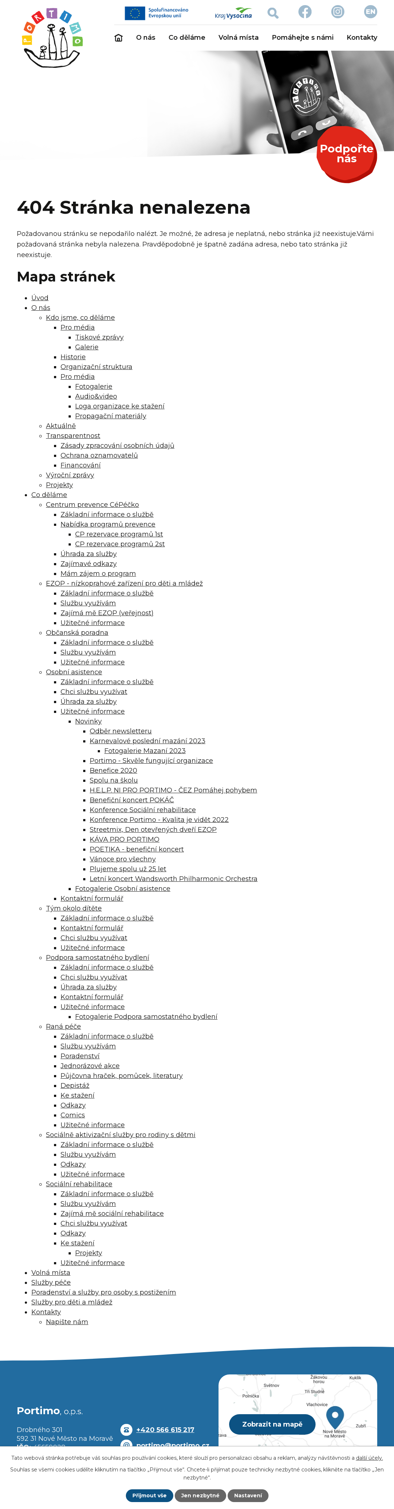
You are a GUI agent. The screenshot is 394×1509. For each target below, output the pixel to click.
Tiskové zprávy (99, 337)
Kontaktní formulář (92, 899)
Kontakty (362, 38)
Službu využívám (88, 603)
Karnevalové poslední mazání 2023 (147, 741)
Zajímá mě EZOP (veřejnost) (107, 613)
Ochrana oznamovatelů (99, 455)
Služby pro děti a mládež (71, 1302)
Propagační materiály (110, 416)
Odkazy (73, 1105)
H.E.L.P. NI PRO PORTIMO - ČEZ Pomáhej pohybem (173, 790)
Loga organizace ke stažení (120, 406)
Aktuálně (61, 426)
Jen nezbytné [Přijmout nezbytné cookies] (200, 1495)
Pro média (78, 327)
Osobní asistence (74, 672)
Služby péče (51, 1283)
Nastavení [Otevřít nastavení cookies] (248, 1495)
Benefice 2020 (113, 771)
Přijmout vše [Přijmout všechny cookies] (149, 1495)
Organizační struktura (96, 367)
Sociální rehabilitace (79, 1184)
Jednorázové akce (90, 1066)
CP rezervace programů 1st (119, 534)
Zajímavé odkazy (89, 564)
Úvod (118, 38)
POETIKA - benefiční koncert (137, 849)
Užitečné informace (93, 623)
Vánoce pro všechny (123, 859)
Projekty (59, 485)
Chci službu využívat (94, 692)
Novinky (88, 721)
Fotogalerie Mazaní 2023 (145, 751)
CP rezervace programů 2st (120, 544)
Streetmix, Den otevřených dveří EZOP (153, 830)
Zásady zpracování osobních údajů (117, 446)
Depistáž (75, 1086)
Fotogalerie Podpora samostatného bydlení (146, 1017)
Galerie (86, 347)
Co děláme (187, 38)
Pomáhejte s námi (302, 38)
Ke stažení (77, 1095)
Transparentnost (73, 436)
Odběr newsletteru (121, 731)
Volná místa (239, 38)
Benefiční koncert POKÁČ (132, 800)
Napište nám (67, 1322)
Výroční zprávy (70, 475)
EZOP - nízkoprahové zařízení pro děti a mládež (124, 583)
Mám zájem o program (98, 574)
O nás (145, 38)
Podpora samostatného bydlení (97, 958)
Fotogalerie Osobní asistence (122, 889)
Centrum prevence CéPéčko (92, 505)
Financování (81, 465)
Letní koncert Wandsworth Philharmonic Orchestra (174, 879)
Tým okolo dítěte (74, 908)
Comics (73, 1115)
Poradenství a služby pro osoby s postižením (103, 1292)
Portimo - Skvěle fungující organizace (151, 761)
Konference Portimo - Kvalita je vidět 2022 (159, 820)
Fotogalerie (93, 387)
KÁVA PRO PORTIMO (124, 839)
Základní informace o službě (107, 515)
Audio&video (96, 396)
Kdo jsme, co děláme (80, 318)
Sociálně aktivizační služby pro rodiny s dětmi (121, 1135)
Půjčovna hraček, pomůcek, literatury (122, 1076)
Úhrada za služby (89, 554)
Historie (73, 357)
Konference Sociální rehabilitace (143, 810)
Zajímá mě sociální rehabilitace (112, 1214)
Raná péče (63, 1027)
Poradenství (80, 1056)
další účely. (369, 1458)
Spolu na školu (114, 780)
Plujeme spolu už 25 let (128, 869)
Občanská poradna (77, 633)
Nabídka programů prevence (108, 524)
